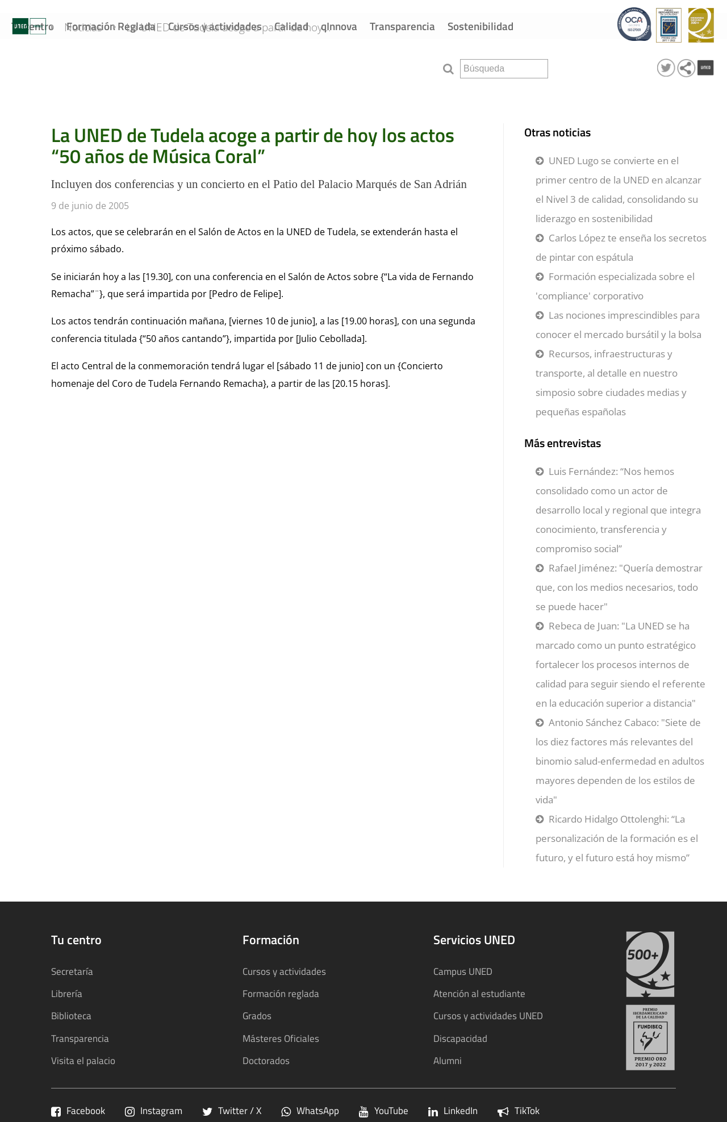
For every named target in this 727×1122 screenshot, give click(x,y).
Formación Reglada (111, 26)
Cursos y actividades (215, 26)
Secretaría (72, 971)
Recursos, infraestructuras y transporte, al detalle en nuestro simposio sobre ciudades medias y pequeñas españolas (611, 382)
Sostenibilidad (480, 26)
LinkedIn (453, 1110)
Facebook (78, 1110)
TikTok (519, 1110)
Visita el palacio (83, 1060)
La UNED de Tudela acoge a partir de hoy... (247, 67)
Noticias (102, 67)
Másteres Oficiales (281, 1038)
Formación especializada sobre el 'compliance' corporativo (615, 286)
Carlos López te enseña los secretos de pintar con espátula (621, 247)
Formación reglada (281, 993)
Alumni (447, 1060)
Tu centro (32, 26)
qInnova (339, 26)
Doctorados (266, 1060)
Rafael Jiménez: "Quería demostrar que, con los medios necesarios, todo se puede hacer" (619, 587)
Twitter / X (231, 1110)
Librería (66, 993)
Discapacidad (460, 1038)
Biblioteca (71, 1015)
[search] (504, 68)
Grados (257, 1015)
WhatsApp (310, 1110)
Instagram (153, 1110)
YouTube (383, 1110)
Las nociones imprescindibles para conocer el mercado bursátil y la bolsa (618, 324)
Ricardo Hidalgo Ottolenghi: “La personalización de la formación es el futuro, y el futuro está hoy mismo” (617, 838)
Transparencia (402, 26)
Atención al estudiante (479, 993)
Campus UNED (462, 971)
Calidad (291, 26)
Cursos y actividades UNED (488, 1015)
